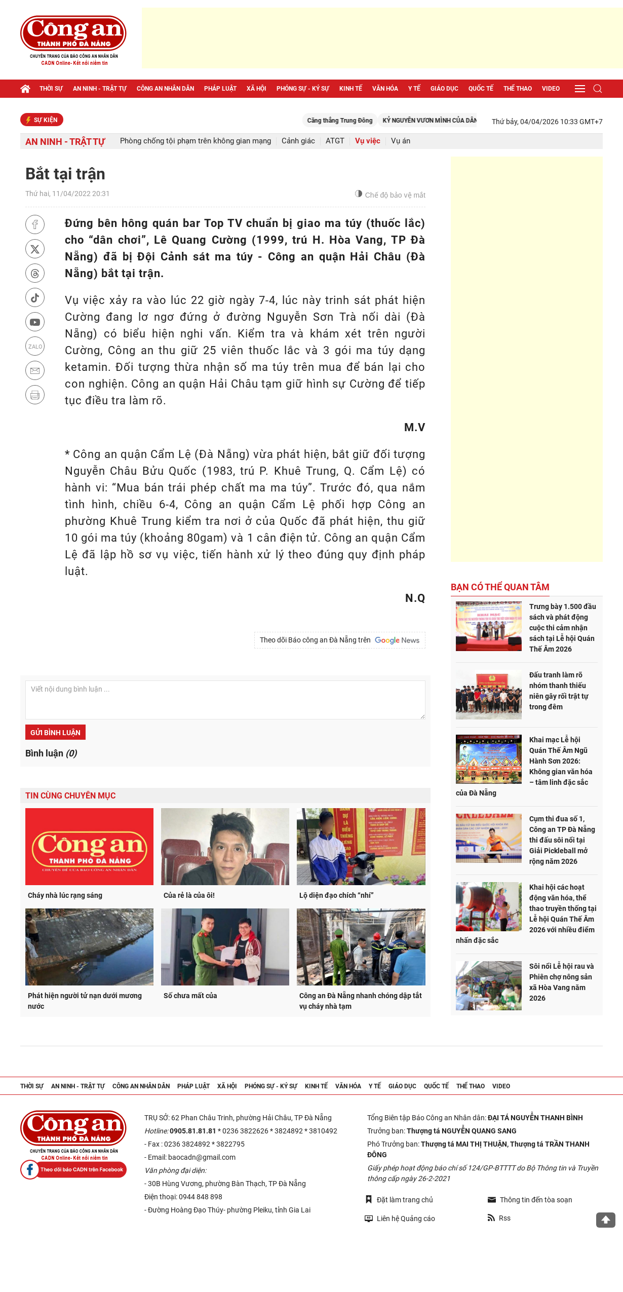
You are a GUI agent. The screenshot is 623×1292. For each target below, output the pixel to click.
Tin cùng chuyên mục (70, 796)
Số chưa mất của (190, 996)
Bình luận (50, 753)
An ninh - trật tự (100, 88)
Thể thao (517, 88)
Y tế (414, 88)
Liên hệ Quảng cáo (400, 1218)
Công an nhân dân (165, 88)
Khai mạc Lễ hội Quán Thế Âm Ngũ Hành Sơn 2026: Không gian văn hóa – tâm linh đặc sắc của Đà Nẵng (524, 766)
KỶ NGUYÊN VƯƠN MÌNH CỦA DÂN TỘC (461, 120)
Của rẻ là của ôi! (189, 895)
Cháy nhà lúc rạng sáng (65, 895)
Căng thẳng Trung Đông (364, 120)
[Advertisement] (382, 38)
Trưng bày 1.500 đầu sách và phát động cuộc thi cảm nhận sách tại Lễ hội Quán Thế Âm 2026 (562, 627)
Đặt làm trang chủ (399, 1199)
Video (551, 88)
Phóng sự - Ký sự (303, 88)
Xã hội (256, 88)
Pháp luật (220, 88)
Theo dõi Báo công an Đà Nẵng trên (340, 640)
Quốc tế (481, 88)
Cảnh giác (298, 141)
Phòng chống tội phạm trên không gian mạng (195, 141)
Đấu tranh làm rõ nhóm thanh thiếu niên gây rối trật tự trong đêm (559, 691)
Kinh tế (350, 88)
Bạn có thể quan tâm (500, 587)
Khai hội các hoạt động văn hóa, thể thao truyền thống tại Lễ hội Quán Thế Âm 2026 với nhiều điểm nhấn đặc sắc (526, 913)
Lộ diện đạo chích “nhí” (336, 895)
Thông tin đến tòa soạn (530, 1200)
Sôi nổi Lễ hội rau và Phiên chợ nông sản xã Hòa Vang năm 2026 (561, 982)
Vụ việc (367, 141)
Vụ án (400, 141)
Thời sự (51, 88)
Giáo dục (444, 88)
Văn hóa (385, 88)
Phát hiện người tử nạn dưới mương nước (85, 1001)
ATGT (335, 141)
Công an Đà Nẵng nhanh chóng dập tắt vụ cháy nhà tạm (360, 1001)
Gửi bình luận (55, 733)
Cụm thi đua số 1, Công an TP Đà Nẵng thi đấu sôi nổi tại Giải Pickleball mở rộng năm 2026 (562, 840)
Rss (499, 1218)
